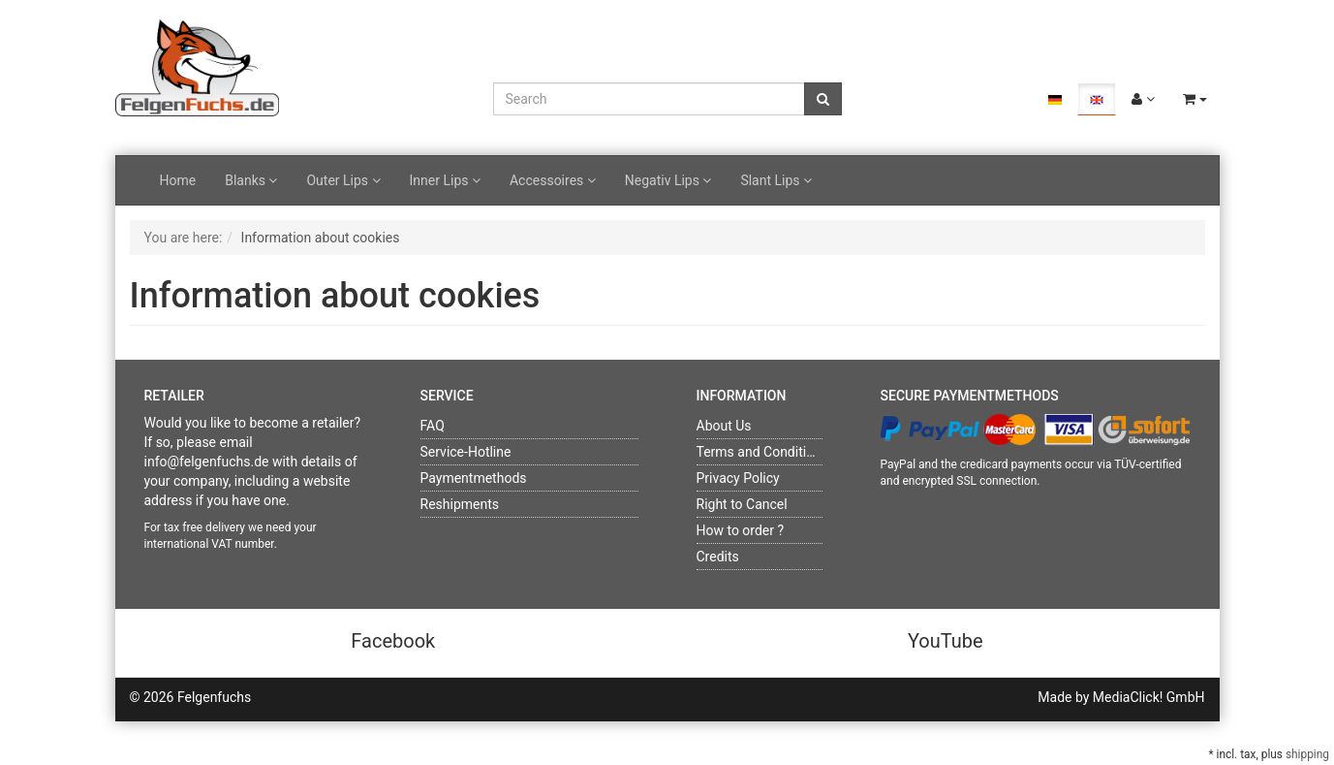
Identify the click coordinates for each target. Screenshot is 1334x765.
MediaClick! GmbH (1149, 697)
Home (178, 180)
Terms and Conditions (763, 452)
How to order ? (741, 530)
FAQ (432, 425)
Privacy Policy (738, 478)
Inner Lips (445, 180)
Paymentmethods (473, 478)
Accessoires (553, 180)
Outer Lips (343, 180)
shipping (1307, 754)
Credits (718, 556)
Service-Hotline (466, 452)
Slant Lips (776, 180)
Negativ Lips (668, 180)
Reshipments (460, 504)
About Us (724, 425)
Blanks (251, 180)
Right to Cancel (742, 504)
